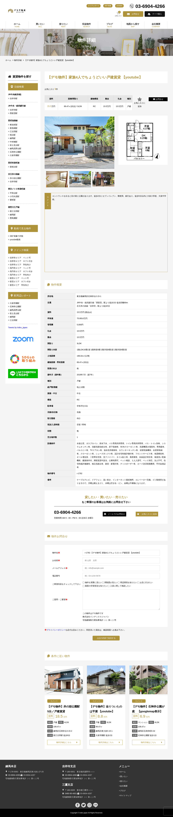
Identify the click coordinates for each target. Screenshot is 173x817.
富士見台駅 (14, 145)
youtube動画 (15, 239)
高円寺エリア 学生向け (20, 275)
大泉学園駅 (14, 155)
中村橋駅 (13, 142)
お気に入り (118, 14)
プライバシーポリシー (55, 630)
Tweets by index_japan (17, 327)
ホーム (8, 60)
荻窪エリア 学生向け (19, 285)
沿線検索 (17, 86)
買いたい (124, 776)
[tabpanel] (80, 179)
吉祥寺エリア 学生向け (20, 264)
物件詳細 (18, 60)
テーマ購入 (157, 14)
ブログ (123, 791)
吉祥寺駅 (13, 98)
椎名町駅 (13, 125)
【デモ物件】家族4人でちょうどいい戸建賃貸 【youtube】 (50, 60)
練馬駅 (13, 138)
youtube (119, 6)
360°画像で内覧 (16, 236)
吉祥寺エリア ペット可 (20, 258)
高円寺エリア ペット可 (20, 268)
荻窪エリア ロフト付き (20, 281)
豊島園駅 (13, 218)
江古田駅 (13, 131)
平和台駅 (13, 193)
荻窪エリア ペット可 (19, 278)
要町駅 (13, 200)
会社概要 (124, 786)
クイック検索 (20, 250)
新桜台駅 (13, 167)
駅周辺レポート (21, 295)
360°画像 (108, 6)
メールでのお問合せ (114, 514)
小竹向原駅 (14, 196)
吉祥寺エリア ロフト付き (21, 261)
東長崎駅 (13, 128)
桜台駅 (13, 135)
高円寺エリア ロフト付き (21, 271)
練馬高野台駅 (15, 148)
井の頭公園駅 (15, 178)
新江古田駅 (14, 211)
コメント (54, 701)
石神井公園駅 (15, 152)
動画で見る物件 (21, 228)
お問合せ (135, 14)
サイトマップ (125, 795)
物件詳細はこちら (63, 742)
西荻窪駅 (13, 113)
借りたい (124, 781)
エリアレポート (93, 6)
